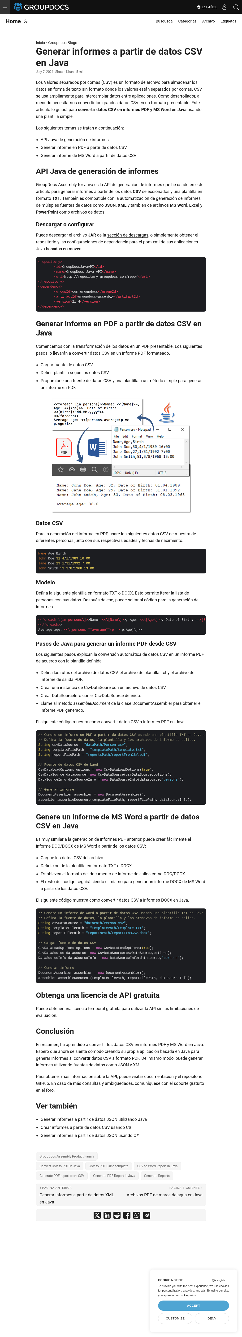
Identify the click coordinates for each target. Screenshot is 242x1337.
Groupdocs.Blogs (62, 42)
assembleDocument (91, 703)
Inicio (40, 42)
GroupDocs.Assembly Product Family (66, 1156)
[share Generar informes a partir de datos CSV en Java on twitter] (97, 1216)
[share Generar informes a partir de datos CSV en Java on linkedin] (107, 1216)
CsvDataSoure (97, 687)
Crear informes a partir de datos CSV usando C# (86, 1127)
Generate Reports (157, 1176)
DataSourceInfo (66, 695)
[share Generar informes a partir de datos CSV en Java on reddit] (117, 1216)
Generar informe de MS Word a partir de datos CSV (88, 155)
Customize (175, 1318)
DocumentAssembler (152, 703)
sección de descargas (127, 235)
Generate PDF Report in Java (114, 1176)
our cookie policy (185, 1295)
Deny (211, 1318)
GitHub (42, 1083)
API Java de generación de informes (75, 139)
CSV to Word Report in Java (157, 1166)
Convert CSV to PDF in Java (59, 1166)
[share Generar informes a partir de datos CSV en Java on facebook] (126, 1216)
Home (13, 21)
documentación (159, 1076)
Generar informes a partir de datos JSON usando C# (90, 1135)
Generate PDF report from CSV (61, 1176)
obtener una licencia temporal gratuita (85, 1008)
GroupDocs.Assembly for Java (64, 184)
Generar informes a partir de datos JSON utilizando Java (94, 1119)
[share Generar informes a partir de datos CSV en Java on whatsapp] (136, 1216)
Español (207, 7)
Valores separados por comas (72, 82)
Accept (193, 1305)
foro (50, 1090)
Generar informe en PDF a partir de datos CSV (84, 147)
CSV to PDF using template (109, 1166)
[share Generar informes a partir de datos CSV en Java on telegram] (146, 1216)
